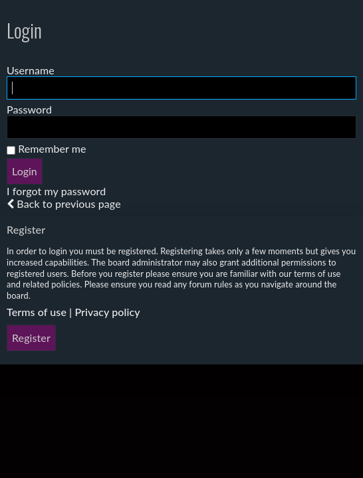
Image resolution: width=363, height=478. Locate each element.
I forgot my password (56, 191)
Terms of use (36, 311)
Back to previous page (68, 203)
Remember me (46, 148)
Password (29, 109)
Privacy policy (107, 311)
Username (31, 70)
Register (31, 337)
